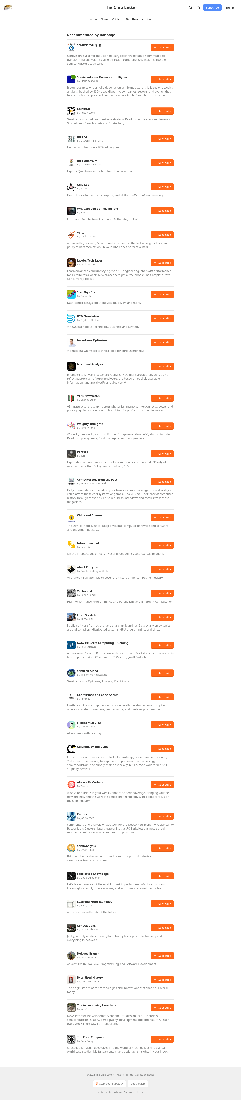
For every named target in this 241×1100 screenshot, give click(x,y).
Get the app (138, 1083)
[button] (93, 19)
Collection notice (144, 1074)
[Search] (190, 7)
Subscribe (212, 7)
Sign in (230, 7)
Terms (129, 1074)
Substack (103, 1092)
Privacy (120, 1074)
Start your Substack (109, 1084)
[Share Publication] (198, 7)
